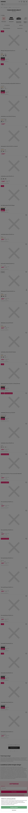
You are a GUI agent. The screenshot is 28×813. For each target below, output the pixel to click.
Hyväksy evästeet (14, 807)
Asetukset (14, 810)
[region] (14, 805)
